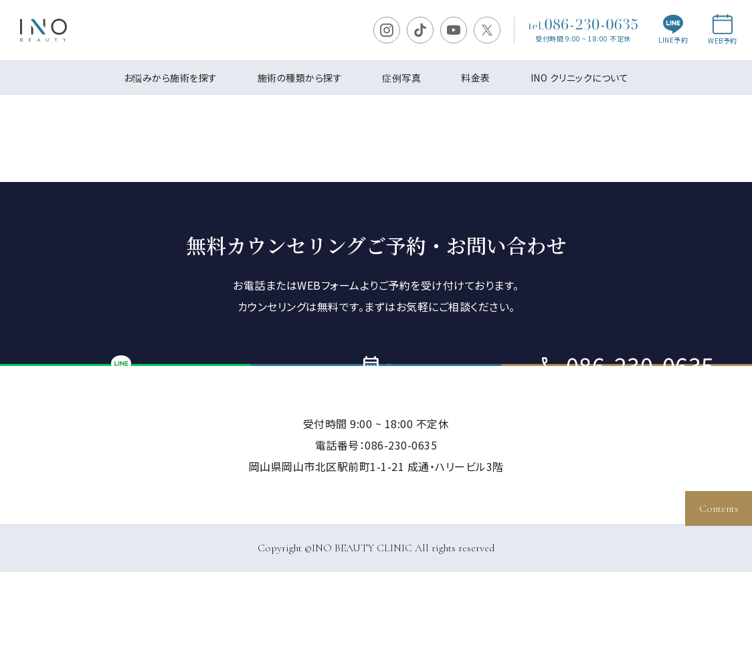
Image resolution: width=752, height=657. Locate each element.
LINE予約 (673, 30)
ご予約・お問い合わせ (376, 407)
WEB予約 (722, 29)
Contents (719, 508)
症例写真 (401, 77)
